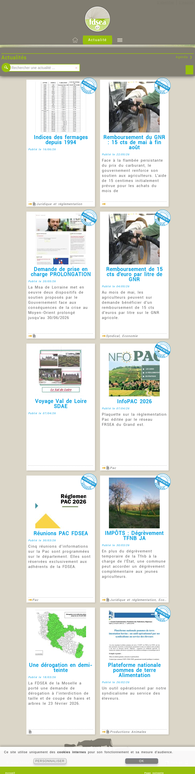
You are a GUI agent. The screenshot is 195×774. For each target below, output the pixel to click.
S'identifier (165, 2)
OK (141, 761)
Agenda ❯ (184, 57)
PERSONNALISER (49, 761)
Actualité (97, 40)
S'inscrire (186, 2)
